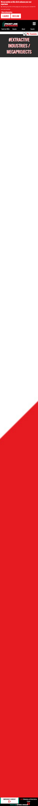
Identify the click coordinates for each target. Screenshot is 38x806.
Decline (15, 16)
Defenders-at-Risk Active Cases (28, 800)
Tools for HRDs (5, 29)
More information (7, 12)
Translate (33, 33)
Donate (14, 29)
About (23, 29)
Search (32, 29)
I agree (5, 16)
